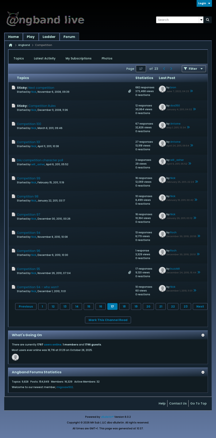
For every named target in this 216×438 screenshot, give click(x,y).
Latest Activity (44, 58)
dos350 (175, 105)
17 (112, 306)
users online (52, 344)
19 (136, 306)
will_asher (38, 164)
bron (173, 87)
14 (76, 306)
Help (162, 403)
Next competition (41, 88)
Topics (19, 58)
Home (13, 36)
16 (100, 306)
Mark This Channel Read (108, 320)
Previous (26, 306)
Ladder (49, 36)
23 (186, 306)
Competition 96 (28, 251)
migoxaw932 (65, 387)
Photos (107, 58)
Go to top (198, 403)
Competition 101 (28, 142)
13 (64, 306)
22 (173, 306)
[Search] (179, 19)
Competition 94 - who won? (38, 287)
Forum (69, 36)
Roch (173, 232)
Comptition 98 (27, 196)
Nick (33, 92)
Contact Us (178, 403)
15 (88, 306)
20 (148, 306)
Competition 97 (28, 214)
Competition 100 (29, 124)
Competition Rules (42, 106)
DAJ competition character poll (40, 160)
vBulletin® (107, 417)
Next (200, 306)
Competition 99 (28, 178)
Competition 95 (28, 269)
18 (124, 306)
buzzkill (175, 268)
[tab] (18, 58)
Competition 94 (28, 233)
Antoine (175, 123)
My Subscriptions (79, 58)
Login (204, 3)
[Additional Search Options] (201, 19)
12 (53, 306)
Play (31, 36)
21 (160, 306)
